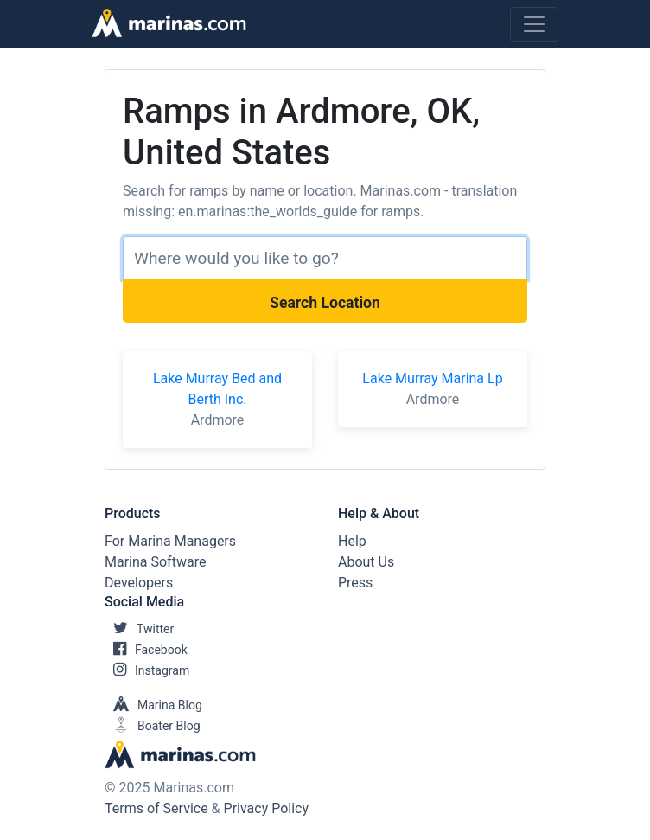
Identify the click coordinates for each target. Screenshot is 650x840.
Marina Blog (153, 705)
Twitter (139, 629)
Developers (139, 582)
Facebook (146, 650)
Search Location (325, 302)
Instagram (147, 670)
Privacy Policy (266, 808)
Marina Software (155, 562)
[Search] (325, 257)
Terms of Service (156, 808)
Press (355, 582)
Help (352, 541)
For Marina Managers (170, 541)
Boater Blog (153, 726)
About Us (366, 562)
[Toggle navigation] (534, 24)
